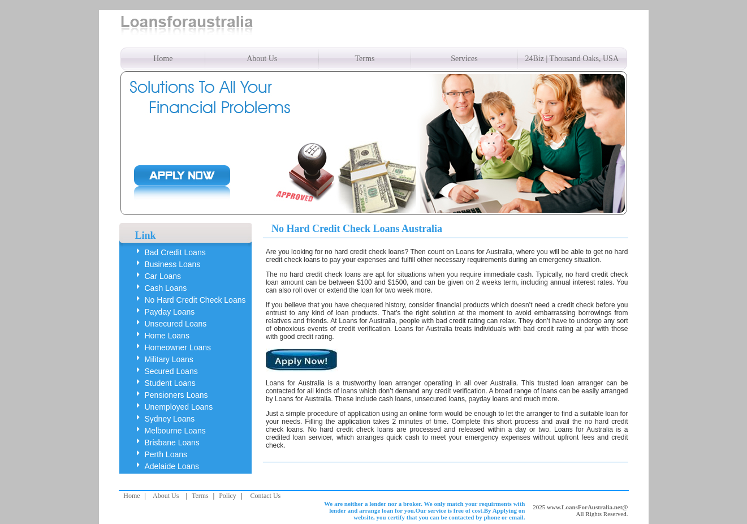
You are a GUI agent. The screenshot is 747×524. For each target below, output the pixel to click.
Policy (227, 496)
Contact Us (266, 496)
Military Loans (169, 359)
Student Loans (170, 383)
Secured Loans (171, 371)
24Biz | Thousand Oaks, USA (572, 58)
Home (162, 58)
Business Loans (173, 264)
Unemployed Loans (179, 406)
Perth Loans (166, 454)
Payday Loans (170, 311)
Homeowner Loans (178, 347)
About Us (262, 58)
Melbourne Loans (175, 430)
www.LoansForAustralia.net (584, 507)
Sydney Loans (170, 418)
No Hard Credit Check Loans (195, 299)
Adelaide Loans (172, 466)
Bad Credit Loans (175, 252)
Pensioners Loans (176, 395)
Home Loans (167, 335)
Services (464, 58)
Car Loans (163, 276)
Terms (365, 58)
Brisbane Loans (172, 442)
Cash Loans (166, 288)
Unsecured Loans (176, 323)
